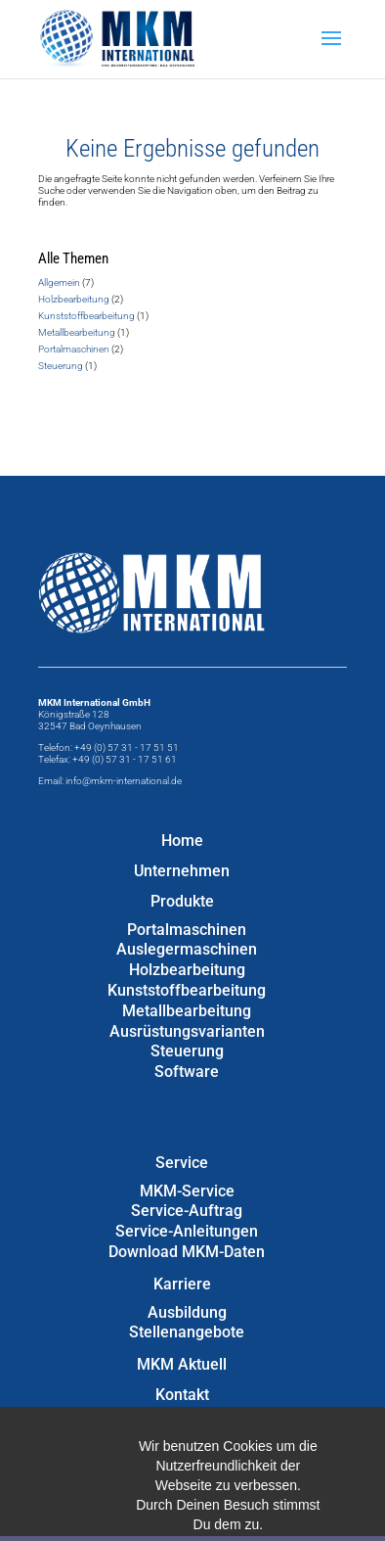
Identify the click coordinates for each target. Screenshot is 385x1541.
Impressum (182, 1425)
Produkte (182, 901)
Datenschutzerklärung (182, 1455)
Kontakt (182, 1394)
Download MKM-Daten (186, 1251)
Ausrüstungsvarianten (187, 1031)
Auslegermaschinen (186, 949)
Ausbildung (187, 1312)
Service (181, 1162)
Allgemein (59, 282)
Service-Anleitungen (186, 1231)
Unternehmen (182, 871)
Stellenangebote (186, 1332)
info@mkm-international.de (123, 780)
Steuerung (60, 365)
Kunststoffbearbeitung (86, 315)
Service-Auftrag (186, 1210)
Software (186, 1071)
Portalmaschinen (73, 349)
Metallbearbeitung (76, 332)
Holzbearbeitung (73, 299)
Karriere (182, 1284)
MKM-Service (187, 1191)
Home (182, 840)
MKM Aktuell (182, 1364)
